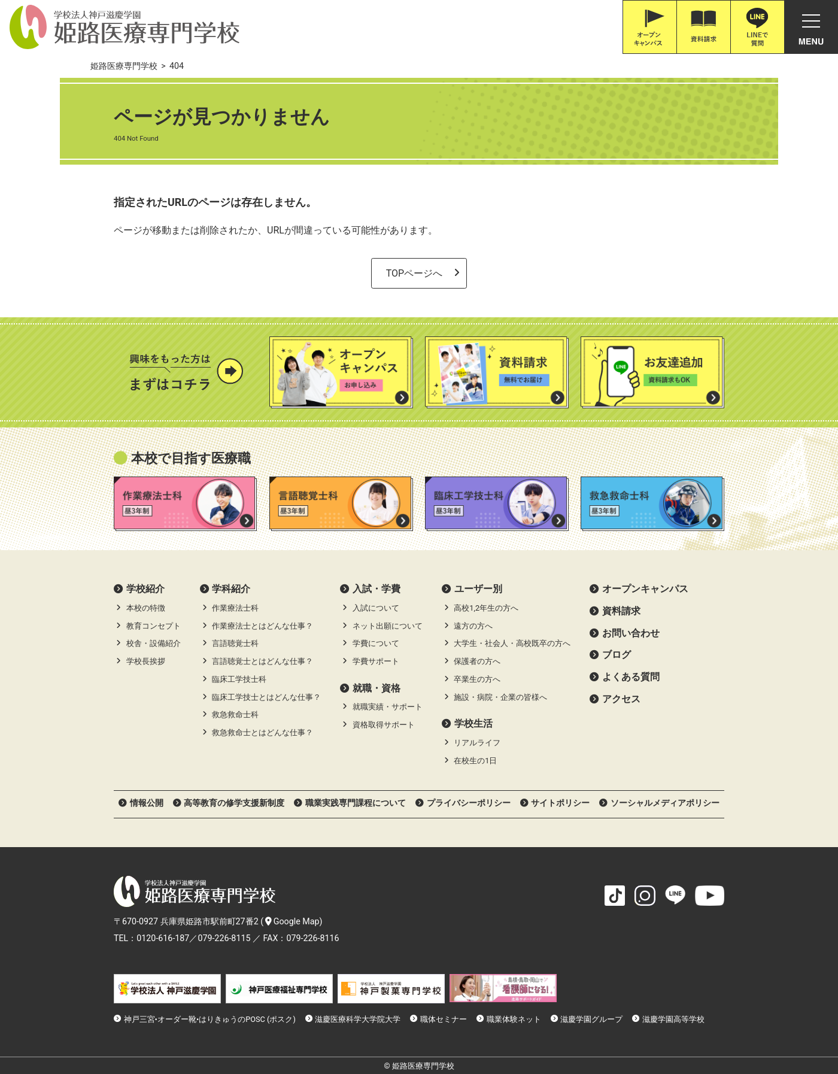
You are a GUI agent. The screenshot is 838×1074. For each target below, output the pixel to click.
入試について (376, 607)
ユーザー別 (478, 588)
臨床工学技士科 (239, 679)
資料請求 (621, 611)
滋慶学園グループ (591, 1019)
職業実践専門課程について (355, 803)
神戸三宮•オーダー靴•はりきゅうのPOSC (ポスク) (210, 1019)
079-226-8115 (224, 938)
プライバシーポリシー (469, 803)
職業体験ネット (514, 1019)
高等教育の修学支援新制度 (234, 803)
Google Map (292, 921)
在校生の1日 (475, 760)
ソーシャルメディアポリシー (665, 803)
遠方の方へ (473, 625)
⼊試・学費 (376, 588)
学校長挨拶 (145, 661)
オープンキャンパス (645, 588)
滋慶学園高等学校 (673, 1019)
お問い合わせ (631, 633)
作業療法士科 (235, 607)
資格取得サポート (384, 724)
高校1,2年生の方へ (486, 607)
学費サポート (376, 661)
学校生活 (473, 723)
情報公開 (146, 803)
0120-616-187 (162, 938)
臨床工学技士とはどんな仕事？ (266, 697)
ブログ (616, 654)
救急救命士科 (235, 714)
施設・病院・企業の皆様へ (500, 697)
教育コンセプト (153, 625)
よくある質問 (631, 676)
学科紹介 (231, 588)
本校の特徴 (145, 607)
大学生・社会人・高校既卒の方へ (512, 643)
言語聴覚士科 (235, 643)
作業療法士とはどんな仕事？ (262, 625)
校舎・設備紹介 (153, 643)
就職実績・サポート (388, 706)
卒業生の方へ (477, 679)
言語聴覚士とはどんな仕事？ (262, 661)
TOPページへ (414, 273)
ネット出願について (388, 625)
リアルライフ (477, 742)
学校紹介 (145, 588)
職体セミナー (443, 1019)
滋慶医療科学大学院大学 (357, 1019)
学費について (376, 643)
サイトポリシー (560, 803)
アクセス (621, 699)
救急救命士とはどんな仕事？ (262, 732)
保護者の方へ (477, 661)
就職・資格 (376, 688)
